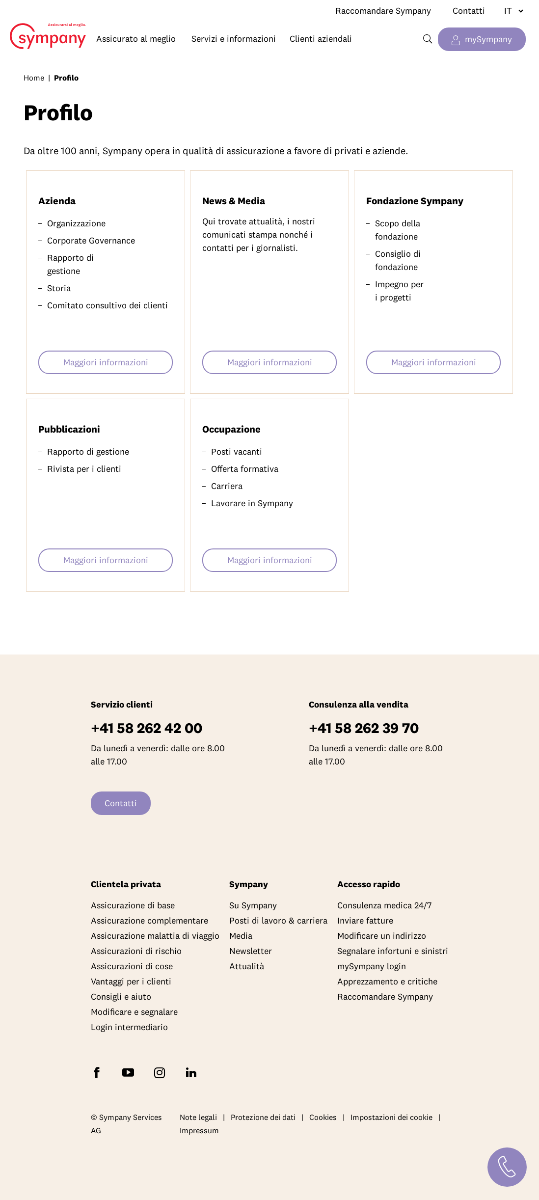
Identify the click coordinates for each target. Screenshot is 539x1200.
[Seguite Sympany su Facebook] (98, 1071)
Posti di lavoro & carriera (278, 920)
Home (43, 28)
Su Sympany (253, 905)
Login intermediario (129, 1027)
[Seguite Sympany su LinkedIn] (193, 1071)
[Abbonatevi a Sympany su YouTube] (130, 1071)
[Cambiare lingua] (509, 11)
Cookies (323, 1117)
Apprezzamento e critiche (387, 981)
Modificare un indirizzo (381, 935)
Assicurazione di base (133, 905)
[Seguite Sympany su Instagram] (161, 1071)
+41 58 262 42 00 (146, 728)
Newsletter (250, 950)
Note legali (198, 1117)
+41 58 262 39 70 (364, 728)
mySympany (488, 39)
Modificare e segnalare (134, 1011)
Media (240, 935)
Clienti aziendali (321, 38)
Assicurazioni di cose (132, 966)
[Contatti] (507, 1167)
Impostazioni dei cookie (391, 1117)
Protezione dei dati (263, 1117)
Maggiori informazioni (105, 362)
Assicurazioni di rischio (136, 950)
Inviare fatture (365, 920)
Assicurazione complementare (149, 920)
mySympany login (371, 966)
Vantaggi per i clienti (131, 981)
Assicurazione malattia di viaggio (155, 935)
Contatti (469, 10)
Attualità (246, 966)
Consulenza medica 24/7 (384, 905)
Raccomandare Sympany (383, 10)
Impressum (199, 1130)
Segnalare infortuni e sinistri (392, 950)
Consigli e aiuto (121, 996)
